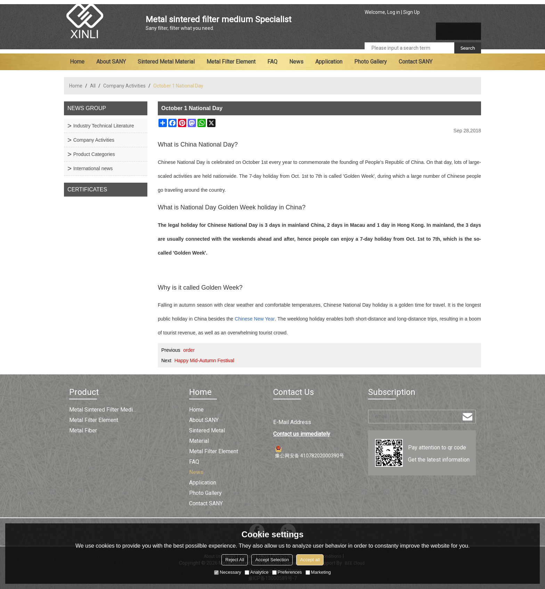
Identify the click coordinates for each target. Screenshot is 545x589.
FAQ (272, 61)
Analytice (257, 572)
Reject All (234, 559)
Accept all (309, 559)
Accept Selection (272, 559)
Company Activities (124, 86)
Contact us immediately (301, 434)
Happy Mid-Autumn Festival (204, 360)
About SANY (111, 61)
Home (77, 61)
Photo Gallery (370, 61)
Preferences (287, 572)
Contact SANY (415, 61)
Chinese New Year (255, 319)
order (189, 350)
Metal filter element (230, 61)
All (93, 86)
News (296, 61)
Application (328, 61)
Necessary (227, 572)
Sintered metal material (166, 61)
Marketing (318, 572)
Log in (393, 12)
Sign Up (411, 12)
